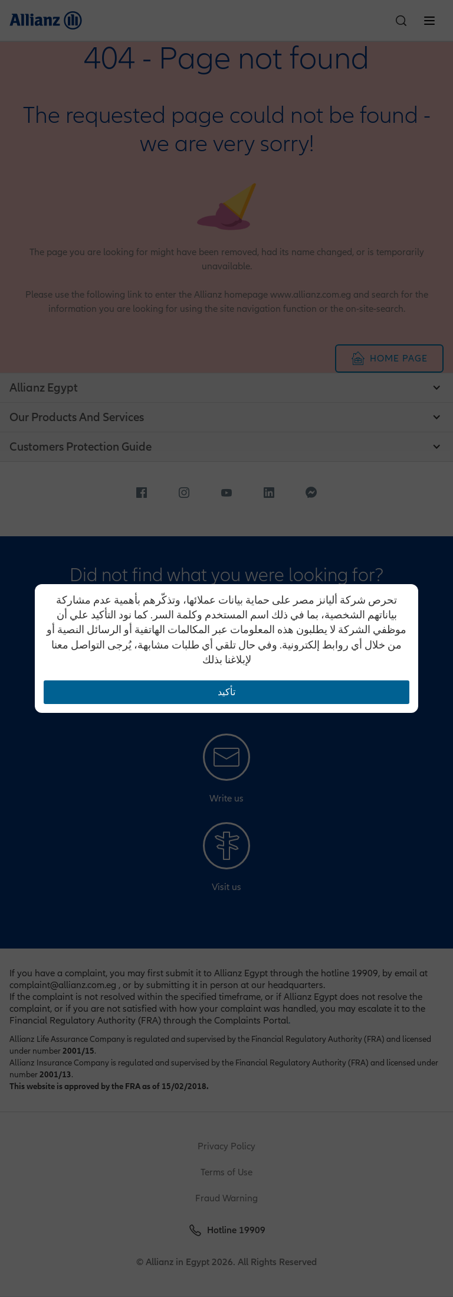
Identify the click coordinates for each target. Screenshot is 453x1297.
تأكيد (226, 692)
